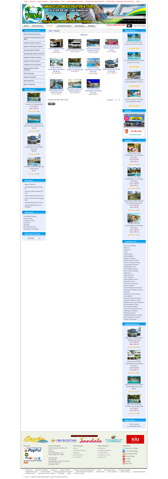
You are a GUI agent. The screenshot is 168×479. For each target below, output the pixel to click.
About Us (32, 1)
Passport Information (130, 319)
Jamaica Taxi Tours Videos (132, 294)
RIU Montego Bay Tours (131, 304)
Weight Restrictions (32, 472)
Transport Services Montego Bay (84, 470)
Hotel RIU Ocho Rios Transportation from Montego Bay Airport (93, 69)
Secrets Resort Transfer (131, 260)
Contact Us (27, 223)
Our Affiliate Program (30, 216)
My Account (79, 25)
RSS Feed (129, 463)
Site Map (26, 225)
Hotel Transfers (54, 1)
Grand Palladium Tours (131, 279)
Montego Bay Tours (130, 267)
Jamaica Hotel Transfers (32, 50)
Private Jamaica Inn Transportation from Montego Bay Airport (56, 69)
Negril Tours (127, 273)
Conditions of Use (29, 220)
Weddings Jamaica (130, 313)
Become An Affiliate (130, 246)
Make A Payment (29, 84)
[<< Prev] (110, 100)
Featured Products (63, 25)
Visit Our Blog (110, 1)
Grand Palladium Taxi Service (133, 288)
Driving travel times (125, 470)
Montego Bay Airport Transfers (94, 1)
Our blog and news (131, 453)
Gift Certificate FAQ (30, 227)
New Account (141, 20)
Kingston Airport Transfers (33, 57)
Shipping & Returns (105, 450)
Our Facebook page (132, 451)
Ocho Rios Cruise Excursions (133, 309)
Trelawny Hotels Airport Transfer (75, 49)
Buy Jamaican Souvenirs (32, 34)
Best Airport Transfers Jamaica (133, 290)
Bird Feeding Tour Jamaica (132, 317)
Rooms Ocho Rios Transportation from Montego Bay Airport (134, 223)
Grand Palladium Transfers (75, 1)
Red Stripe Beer (29, 81)
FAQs (138, 1)
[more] (38, 89)
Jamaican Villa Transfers (32, 61)
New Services (37, 25)
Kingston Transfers (129, 258)
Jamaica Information (139, 472)
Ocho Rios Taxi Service (131, 283)
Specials (49, 25)
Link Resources (30, 473)
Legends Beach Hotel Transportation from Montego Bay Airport (134, 152)
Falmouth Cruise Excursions (125, 1)
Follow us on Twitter (132, 448)
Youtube (128, 459)
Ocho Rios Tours (129, 275)
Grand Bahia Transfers (131, 269)
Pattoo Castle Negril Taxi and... (34, 196)
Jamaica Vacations (30, 77)
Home (26, 1)
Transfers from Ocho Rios (32, 65)
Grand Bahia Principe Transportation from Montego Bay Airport (93, 90)
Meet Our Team (79, 473)
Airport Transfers (42, 1)
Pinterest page (130, 456)
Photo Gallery (128, 296)
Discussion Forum (129, 281)
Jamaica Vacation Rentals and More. (34, 38)
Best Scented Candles (131, 306)
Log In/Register (114, 20)
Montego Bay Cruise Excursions (134, 302)
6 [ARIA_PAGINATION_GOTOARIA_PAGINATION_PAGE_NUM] (116, 100)
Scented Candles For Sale (132, 300)
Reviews (91, 25)
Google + (128, 461)
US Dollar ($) (98, 16)
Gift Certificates (29, 73)
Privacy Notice (28, 218)
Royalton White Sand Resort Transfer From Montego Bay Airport (111, 47)
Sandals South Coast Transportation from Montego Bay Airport (34, 144)
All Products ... (78, 457)
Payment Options (129, 285)
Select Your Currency (32, 234)
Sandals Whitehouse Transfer (133, 315)
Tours (63, 1)
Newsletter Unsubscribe (31, 229)
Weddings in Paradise (130, 311)
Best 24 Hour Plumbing (131, 271)
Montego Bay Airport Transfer (34, 202)
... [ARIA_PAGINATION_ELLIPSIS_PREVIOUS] (114, 100)
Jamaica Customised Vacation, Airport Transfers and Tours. (49, 477)
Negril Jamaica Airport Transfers (31, 69)
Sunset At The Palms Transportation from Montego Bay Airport (134, 176)
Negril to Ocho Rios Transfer (33, 46)
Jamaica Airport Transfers (32, 43)
